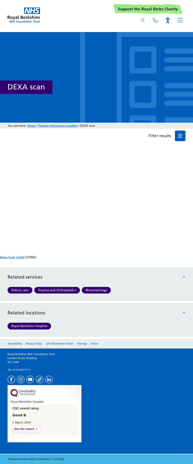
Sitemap (82, 343)
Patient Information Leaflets (57, 126)
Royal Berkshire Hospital (29, 326)
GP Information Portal (59, 343)
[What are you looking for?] (143, 20)
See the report (24, 428)
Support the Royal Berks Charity (148, 9)
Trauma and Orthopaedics (57, 290)
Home (31, 126)
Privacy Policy (34, 343)
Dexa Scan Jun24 (12, 257)
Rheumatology (96, 290)
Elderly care (20, 290)
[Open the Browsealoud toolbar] (167, 20)
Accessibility (15, 343)
